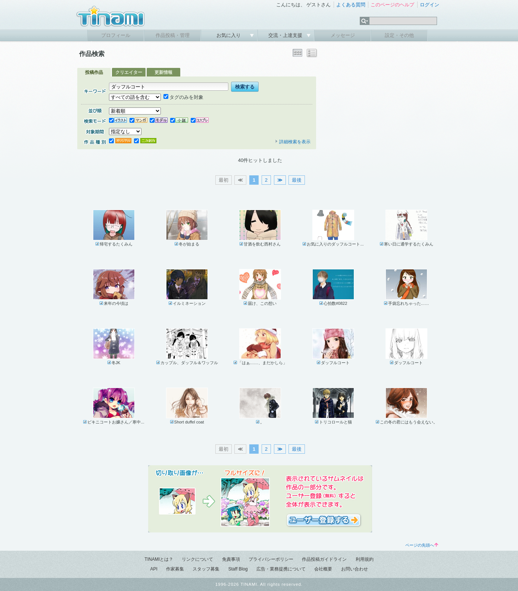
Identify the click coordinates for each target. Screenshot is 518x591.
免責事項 (231, 559)
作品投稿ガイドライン (324, 559)
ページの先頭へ (421, 545)
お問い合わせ (354, 569)
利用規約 (365, 559)
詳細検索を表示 (293, 141)
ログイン (429, 4)
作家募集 (175, 569)
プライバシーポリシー (271, 559)
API (153, 569)
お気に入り (229, 35)
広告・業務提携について (281, 569)
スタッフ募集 (206, 569)
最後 (297, 180)
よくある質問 (350, 4)
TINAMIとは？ (158, 559)
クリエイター (128, 72)
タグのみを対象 (183, 97)
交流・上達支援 (286, 35)
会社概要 (323, 569)
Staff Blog (238, 569)
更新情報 (163, 72)
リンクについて (197, 559)
